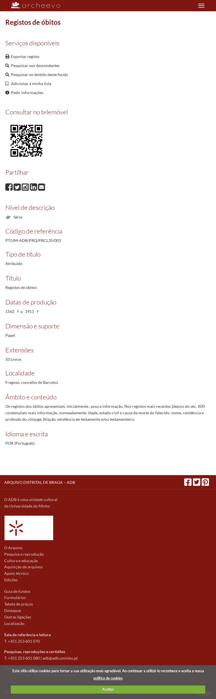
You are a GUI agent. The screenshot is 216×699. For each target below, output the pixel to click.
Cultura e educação (21, 560)
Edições (11, 579)
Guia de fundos (17, 591)
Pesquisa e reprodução (24, 554)
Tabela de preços (18, 604)
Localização (14, 623)
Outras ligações (17, 617)
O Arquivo (13, 547)
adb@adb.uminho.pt (60, 658)
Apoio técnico (16, 573)
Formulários (15, 597)
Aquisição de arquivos (23, 566)
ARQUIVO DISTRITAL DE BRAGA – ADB (39, 482)
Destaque (12, 610)
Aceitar (108, 689)
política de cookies (108, 678)
